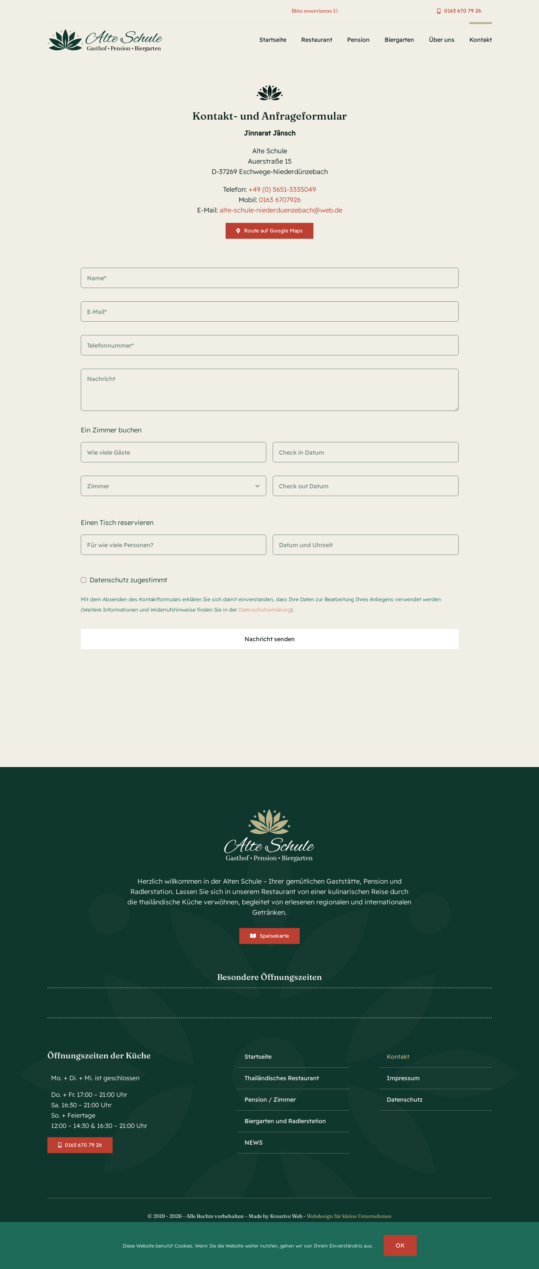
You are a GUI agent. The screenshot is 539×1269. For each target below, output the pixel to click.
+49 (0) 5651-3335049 (282, 188)
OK (400, 1245)
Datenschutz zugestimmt (128, 580)
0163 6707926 (280, 199)
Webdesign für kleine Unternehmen (349, 1216)
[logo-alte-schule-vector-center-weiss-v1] (269, 811)
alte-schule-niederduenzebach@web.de (280, 209)
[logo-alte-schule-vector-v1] (107, 30)
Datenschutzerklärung (265, 610)
